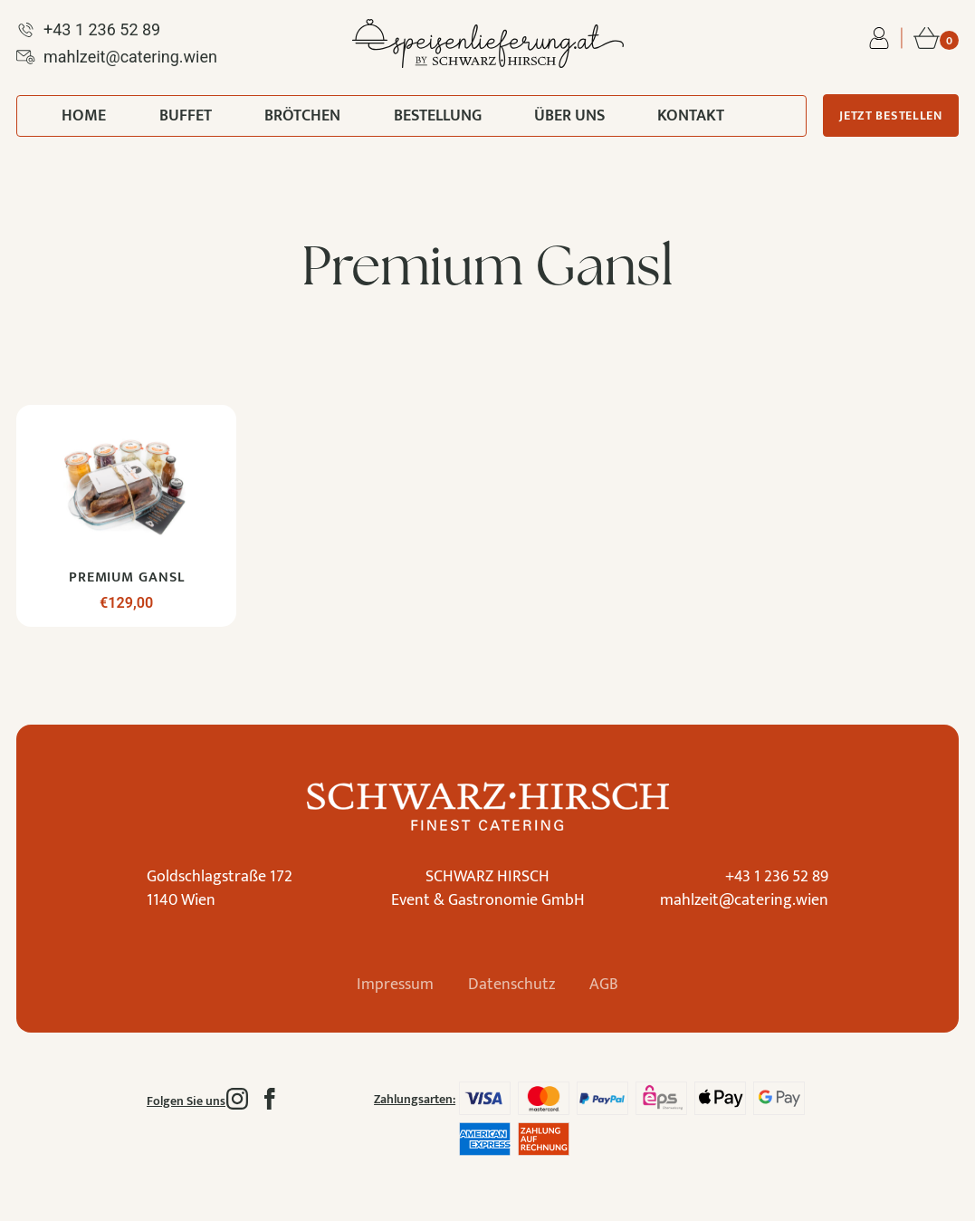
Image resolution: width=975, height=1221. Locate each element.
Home (84, 116)
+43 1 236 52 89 (776, 876)
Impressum (393, 984)
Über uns (569, 116)
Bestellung (438, 116)
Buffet (185, 116)
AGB (605, 984)
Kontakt (690, 116)
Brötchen (302, 116)
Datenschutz (511, 984)
